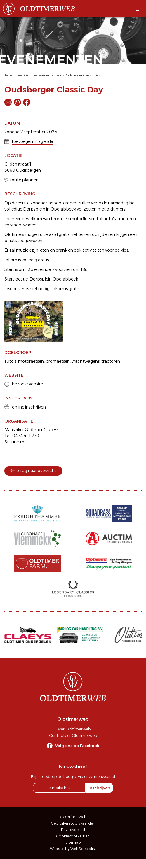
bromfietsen (58, 361)
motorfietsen (31, 361)
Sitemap (73, 842)
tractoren (110, 361)
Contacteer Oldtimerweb (73, 735)
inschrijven (99, 788)
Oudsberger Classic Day (82, 75)
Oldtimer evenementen (42, 75)
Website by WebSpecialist (73, 848)
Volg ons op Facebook (77, 745)
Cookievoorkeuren (73, 836)
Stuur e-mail (16, 442)
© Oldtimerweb (73, 817)
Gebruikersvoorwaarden (73, 823)
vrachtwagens (86, 361)
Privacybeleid (73, 830)
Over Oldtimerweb (73, 729)
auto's (10, 361)
